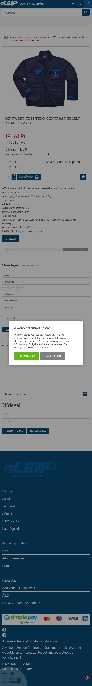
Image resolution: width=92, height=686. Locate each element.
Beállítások (52, 356)
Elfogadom (26, 356)
